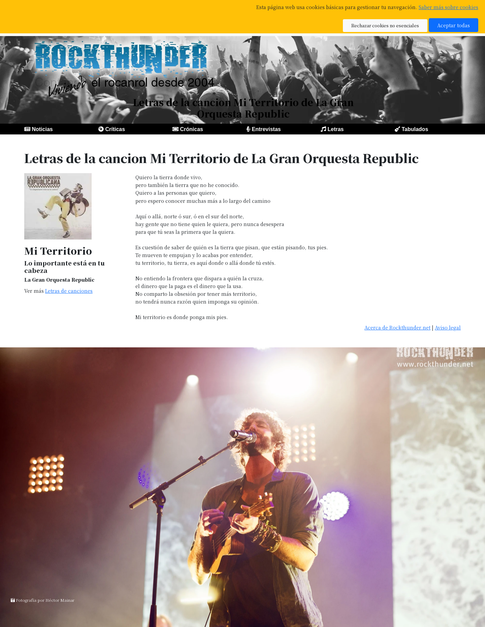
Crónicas (191, 129)
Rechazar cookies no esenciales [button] (385, 25)
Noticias (42, 129)
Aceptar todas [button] (453, 25)
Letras (335, 129)
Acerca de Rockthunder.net (397, 327)
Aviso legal (448, 327)
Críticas (115, 129)
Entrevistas (266, 129)
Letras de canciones (69, 290)
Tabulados (414, 129)
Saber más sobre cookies (448, 6)
